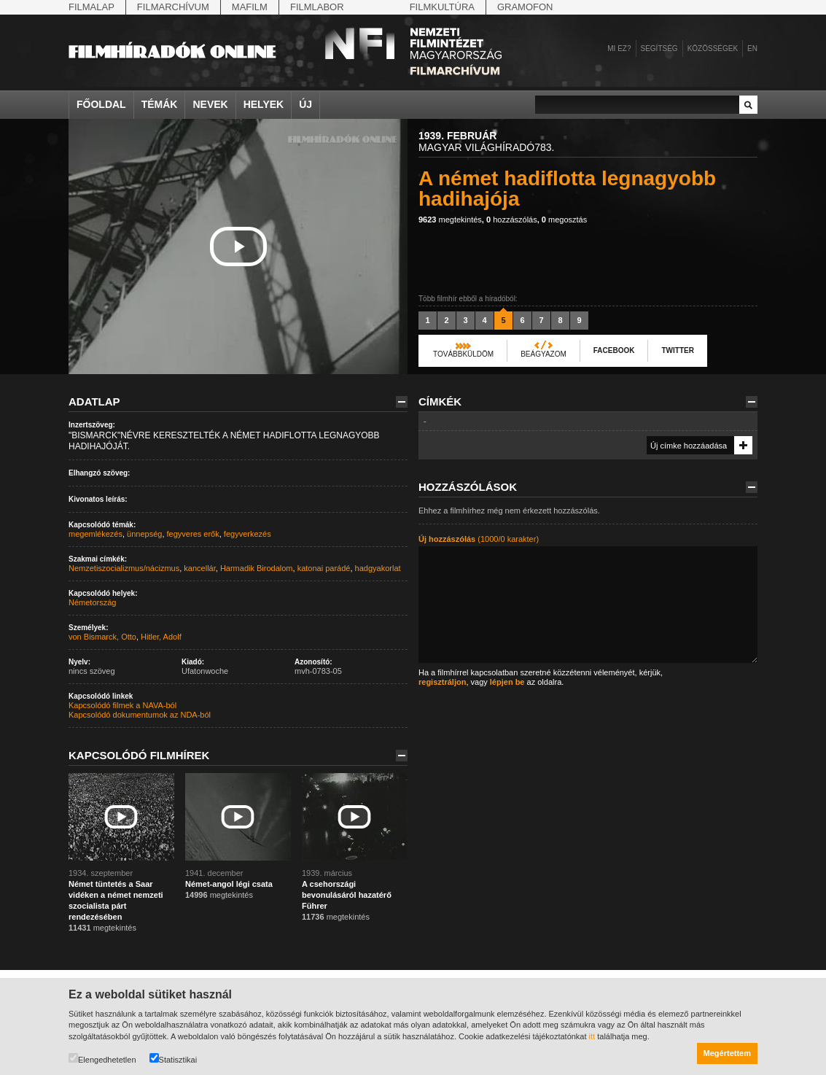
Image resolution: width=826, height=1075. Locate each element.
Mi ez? (619, 48)
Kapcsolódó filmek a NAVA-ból (122, 705)
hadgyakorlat (378, 568)
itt (592, 1036)
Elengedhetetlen (102, 1058)
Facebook (614, 350)
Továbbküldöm (463, 354)
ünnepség (144, 533)
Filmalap (91, 6)
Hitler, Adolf (161, 636)
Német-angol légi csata (229, 884)
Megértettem (727, 1053)
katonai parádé (324, 568)
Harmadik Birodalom (256, 568)
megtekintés (450, 219)
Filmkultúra (442, 6)
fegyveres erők (193, 533)
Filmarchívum (173, 6)
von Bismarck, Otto (102, 636)
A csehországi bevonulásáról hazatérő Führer (346, 895)
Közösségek (712, 48)
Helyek (263, 104)
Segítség (659, 48)
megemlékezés (95, 533)
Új (305, 104)
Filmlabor (317, 6)
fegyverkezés (247, 533)
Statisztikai (173, 1058)
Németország (92, 602)
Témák (159, 104)
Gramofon (525, 6)
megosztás (564, 219)
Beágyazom (543, 354)
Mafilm (250, 6)
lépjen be (507, 682)
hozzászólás (511, 219)
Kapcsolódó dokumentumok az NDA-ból (140, 714)
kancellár (199, 568)
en (752, 48)
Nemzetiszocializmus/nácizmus (124, 568)
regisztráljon (442, 682)
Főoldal (101, 104)
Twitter (677, 350)
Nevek (209, 104)
